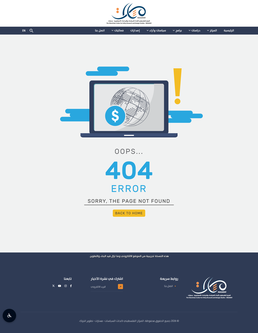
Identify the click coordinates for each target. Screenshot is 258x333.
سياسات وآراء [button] (157, 30)
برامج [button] (179, 30)
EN (23, 30)
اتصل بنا (168, 286)
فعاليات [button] (119, 30)
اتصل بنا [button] (100, 30)
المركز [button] (213, 30)
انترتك (82, 321)
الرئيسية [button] (229, 30)
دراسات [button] (195, 30)
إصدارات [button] (135, 30)
